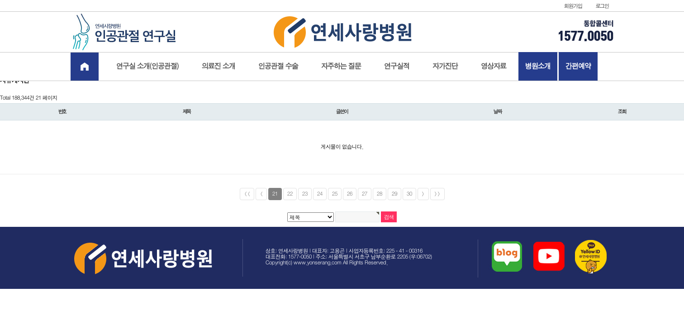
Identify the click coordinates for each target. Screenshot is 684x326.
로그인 (602, 6)
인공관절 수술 (278, 66)
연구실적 (396, 66)
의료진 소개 (218, 66)
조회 (622, 112)
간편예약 (578, 66)
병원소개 (538, 66)
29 (394, 194)
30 (409, 194)
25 (334, 194)
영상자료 (493, 66)
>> (437, 194)
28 (379, 194)
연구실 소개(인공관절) (147, 66)
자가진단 (445, 66)
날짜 (498, 112)
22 (290, 194)
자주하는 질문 (341, 66)
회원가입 (573, 6)
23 (305, 194)
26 (349, 194)
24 (320, 194)
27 (364, 194)
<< (247, 194)
